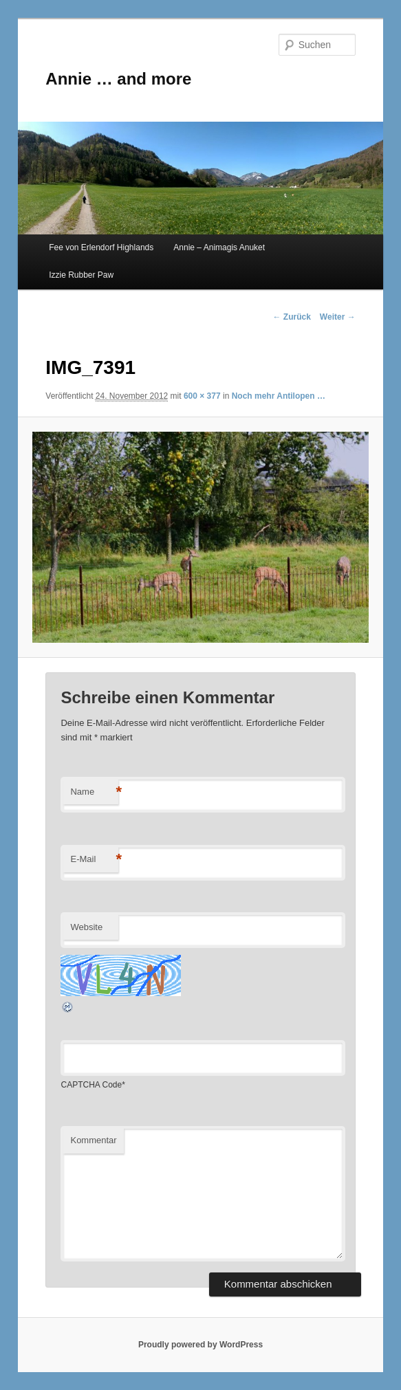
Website (86, 927)
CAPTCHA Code (91, 1085)
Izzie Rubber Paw (81, 275)
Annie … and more (118, 78)
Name (94, 792)
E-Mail (94, 860)
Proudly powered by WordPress (200, 1344)
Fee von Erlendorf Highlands (101, 247)
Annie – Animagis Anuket (219, 247)
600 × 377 (202, 396)
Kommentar (93, 1140)
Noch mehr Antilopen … (278, 396)
